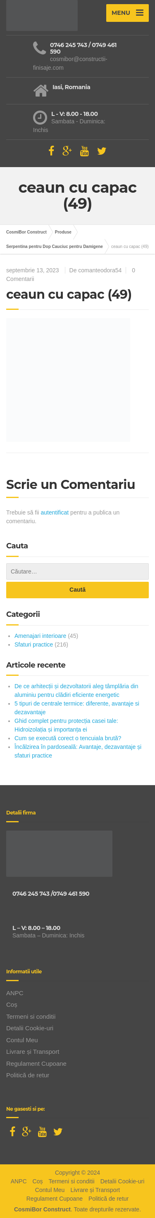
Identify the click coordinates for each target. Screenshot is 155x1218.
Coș (11, 1004)
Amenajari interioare (40, 636)
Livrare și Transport (32, 1051)
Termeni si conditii (30, 1016)
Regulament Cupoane (36, 1063)
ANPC (15, 992)
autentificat (55, 512)
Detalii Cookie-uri (29, 1028)
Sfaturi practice (33, 644)
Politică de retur (27, 1075)
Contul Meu (22, 1039)
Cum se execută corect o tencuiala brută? (67, 738)
